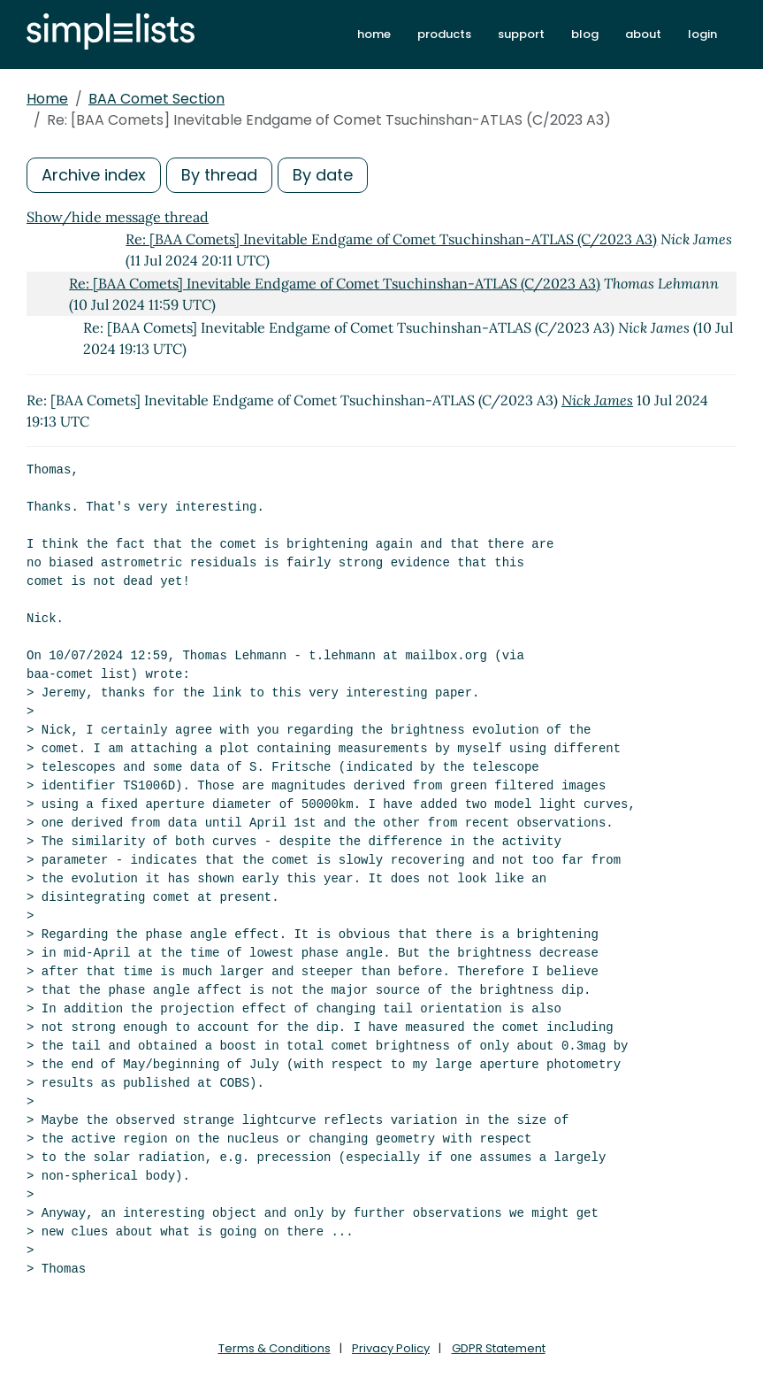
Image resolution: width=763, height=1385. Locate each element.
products (444, 34)
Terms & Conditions (274, 1348)
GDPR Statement (499, 1348)
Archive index (94, 175)
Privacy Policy (391, 1348)
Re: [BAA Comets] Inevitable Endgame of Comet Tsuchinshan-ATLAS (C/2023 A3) (391, 239)
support (521, 34)
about (643, 34)
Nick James (597, 400)
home (374, 34)
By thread (219, 175)
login (702, 34)
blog (585, 34)
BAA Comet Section (156, 98)
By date (323, 175)
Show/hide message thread (118, 217)
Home (47, 98)
